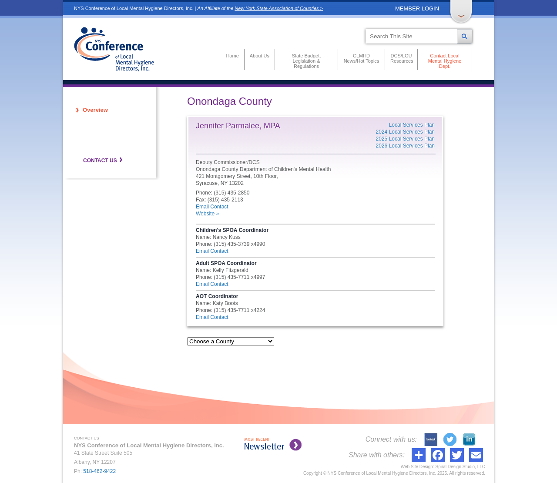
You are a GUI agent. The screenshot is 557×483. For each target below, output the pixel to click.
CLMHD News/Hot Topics (361, 58)
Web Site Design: (417, 466)
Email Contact (212, 207)
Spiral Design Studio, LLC (460, 466)
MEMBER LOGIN (417, 8)
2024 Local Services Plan (405, 132)
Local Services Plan (412, 125)
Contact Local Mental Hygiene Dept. (444, 61)
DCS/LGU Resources (401, 58)
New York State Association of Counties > (279, 8)
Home (232, 55)
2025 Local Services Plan (405, 139)
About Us (259, 55)
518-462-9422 (99, 471)
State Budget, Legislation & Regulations (306, 61)
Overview (95, 110)
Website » (207, 214)
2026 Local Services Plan (405, 146)
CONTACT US (100, 161)
